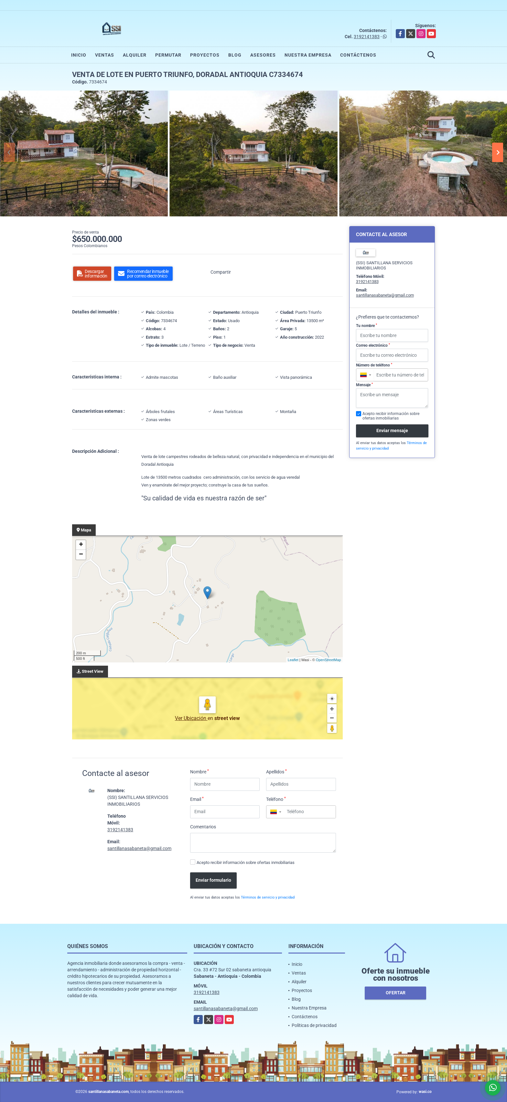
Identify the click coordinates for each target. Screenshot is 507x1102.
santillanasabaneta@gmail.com (139, 848)
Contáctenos (358, 55)
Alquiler (134, 55)
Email (197, 799)
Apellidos (276, 771)
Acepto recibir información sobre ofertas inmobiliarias (246, 862)
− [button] (81, 555)
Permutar (168, 55)
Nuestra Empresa (308, 55)
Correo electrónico (373, 345)
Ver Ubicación (191, 718)
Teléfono (276, 799)
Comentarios (203, 826)
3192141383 (367, 36)
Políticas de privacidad (314, 1025)
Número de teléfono (374, 365)
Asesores (263, 55)
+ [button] (81, 545)
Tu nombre (366, 325)
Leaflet (293, 660)
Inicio (78, 55)
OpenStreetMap (328, 660)
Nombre (199, 771)
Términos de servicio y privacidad (268, 897)
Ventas (104, 55)
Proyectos (205, 55)
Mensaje (364, 384)
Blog (235, 55)
